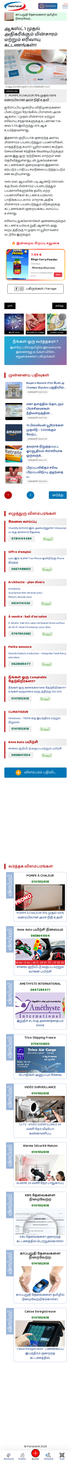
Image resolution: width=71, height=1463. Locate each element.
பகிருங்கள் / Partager (35, 288)
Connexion (48, 6)
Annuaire (48, 1457)
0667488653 (21, 569)
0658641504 (20, 755)
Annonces (9, 1457)
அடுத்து (59, 306)
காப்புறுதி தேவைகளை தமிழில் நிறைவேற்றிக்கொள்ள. (40, 1297)
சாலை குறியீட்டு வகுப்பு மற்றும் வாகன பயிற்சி (40, 969)
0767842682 (21, 633)
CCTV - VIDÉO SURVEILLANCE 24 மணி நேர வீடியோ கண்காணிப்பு (40, 1129)
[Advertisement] (35, 822)
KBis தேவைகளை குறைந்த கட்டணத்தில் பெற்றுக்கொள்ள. (40, 1239)
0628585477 (20, 664)
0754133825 (40, 1044)
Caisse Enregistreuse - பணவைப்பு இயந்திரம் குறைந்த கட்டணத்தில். (40, 1353)
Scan (62, 1457)
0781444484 (21, 538)
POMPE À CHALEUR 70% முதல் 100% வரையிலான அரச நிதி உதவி (30, 95)
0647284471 (40, 989)
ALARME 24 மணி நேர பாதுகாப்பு (40, 1183)
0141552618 (20, 698)
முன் (9, 306)
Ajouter (35, 1457)
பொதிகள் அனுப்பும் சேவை (40, 1075)
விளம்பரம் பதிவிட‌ (36, 772)
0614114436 (20, 603)
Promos (22, 1457)
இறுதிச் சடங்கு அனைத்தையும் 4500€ (40, 1023)
